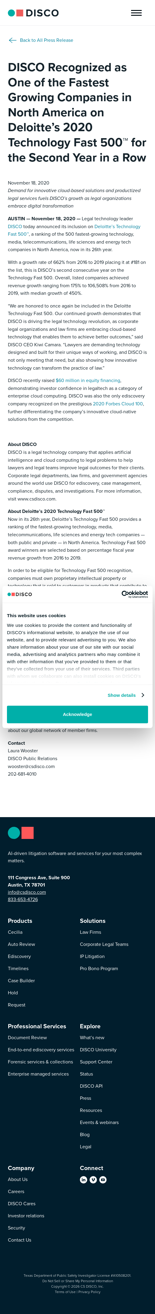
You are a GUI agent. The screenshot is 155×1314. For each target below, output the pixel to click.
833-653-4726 (23, 899)
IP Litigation (92, 956)
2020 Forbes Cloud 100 (118, 403)
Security (16, 1227)
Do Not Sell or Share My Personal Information (77, 1281)
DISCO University (98, 1049)
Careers (16, 1191)
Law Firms (90, 932)
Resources (91, 1110)
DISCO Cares (21, 1203)
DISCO (15, 226)
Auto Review (21, 944)
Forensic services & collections (40, 1061)
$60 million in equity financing (88, 380)
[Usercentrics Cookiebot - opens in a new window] (121, 594)
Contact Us (19, 1239)
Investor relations (26, 1215)
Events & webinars (99, 1122)
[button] (136, 13)
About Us (18, 1179)
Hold (13, 992)
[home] (33, 12)
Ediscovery (19, 956)
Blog (85, 1134)
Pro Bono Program (99, 968)
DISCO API (91, 1086)
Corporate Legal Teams (104, 944)
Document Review (27, 1037)
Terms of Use (65, 1292)
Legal (85, 1146)
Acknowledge (77, 714)
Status (86, 1073)
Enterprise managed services (38, 1073)
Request (16, 1004)
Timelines (18, 968)
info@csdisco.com (27, 892)
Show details (122, 695)
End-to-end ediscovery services (41, 1049)
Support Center (96, 1061)
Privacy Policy (89, 1292)
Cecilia (15, 932)
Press (85, 1098)
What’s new (92, 1037)
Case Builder (21, 980)
